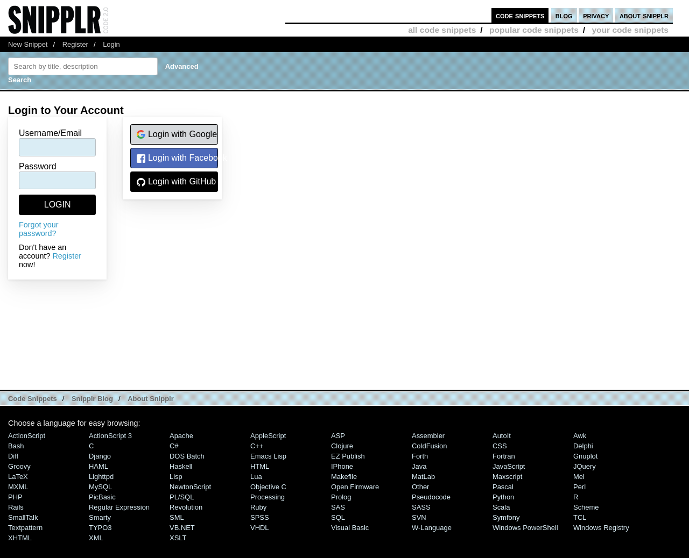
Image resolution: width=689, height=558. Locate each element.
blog (564, 15)
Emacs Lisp (268, 456)
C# (174, 446)
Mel (579, 477)
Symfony (506, 517)
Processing (267, 497)
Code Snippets (32, 399)
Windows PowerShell (525, 528)
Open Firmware (355, 487)
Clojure (342, 446)
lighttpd (101, 477)
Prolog (341, 497)
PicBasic (102, 497)
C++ (256, 446)
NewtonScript (190, 487)
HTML (259, 466)
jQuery (584, 466)
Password (38, 166)
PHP (15, 497)
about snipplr (644, 15)
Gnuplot (585, 456)
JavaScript (509, 466)
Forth (420, 456)
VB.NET (182, 528)
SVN (419, 517)
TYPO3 (100, 528)
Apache (181, 436)
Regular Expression (119, 507)
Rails (16, 507)
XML (96, 538)
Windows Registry (601, 528)
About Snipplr (151, 399)
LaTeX (18, 477)
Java (419, 466)
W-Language (432, 528)
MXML (18, 487)
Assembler (428, 436)
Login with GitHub (176, 182)
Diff (13, 456)
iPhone (342, 466)
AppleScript (268, 436)
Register (75, 44)
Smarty (100, 517)
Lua (256, 477)
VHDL (259, 528)
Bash (16, 446)
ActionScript (26, 436)
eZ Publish (348, 456)
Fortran (504, 456)
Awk (579, 436)
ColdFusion (429, 446)
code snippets (520, 15)
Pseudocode (431, 497)
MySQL (100, 487)
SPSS (259, 517)
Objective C (268, 487)
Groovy (19, 466)
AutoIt (502, 436)
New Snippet (27, 44)
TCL (579, 517)
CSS (500, 446)
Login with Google (176, 135)
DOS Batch (187, 456)
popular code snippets (534, 29)
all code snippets (442, 29)
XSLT (178, 538)
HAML (98, 466)
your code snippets (630, 29)
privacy (596, 15)
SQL (338, 517)
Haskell (181, 466)
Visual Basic (350, 528)
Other (420, 487)
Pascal (503, 487)
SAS (338, 507)
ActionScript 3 (110, 436)
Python (503, 497)
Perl (579, 487)
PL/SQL (182, 497)
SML (177, 517)
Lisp (176, 477)
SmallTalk (23, 517)
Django (100, 456)
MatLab (423, 477)
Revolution (186, 507)
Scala (501, 507)
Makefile (344, 477)
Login (111, 44)
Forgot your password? (39, 229)
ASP (338, 436)
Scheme (586, 507)
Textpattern (25, 528)
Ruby (258, 507)
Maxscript (507, 477)
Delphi (583, 446)
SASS (421, 507)
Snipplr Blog (92, 399)
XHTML (20, 538)
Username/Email (50, 133)
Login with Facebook (177, 158)
